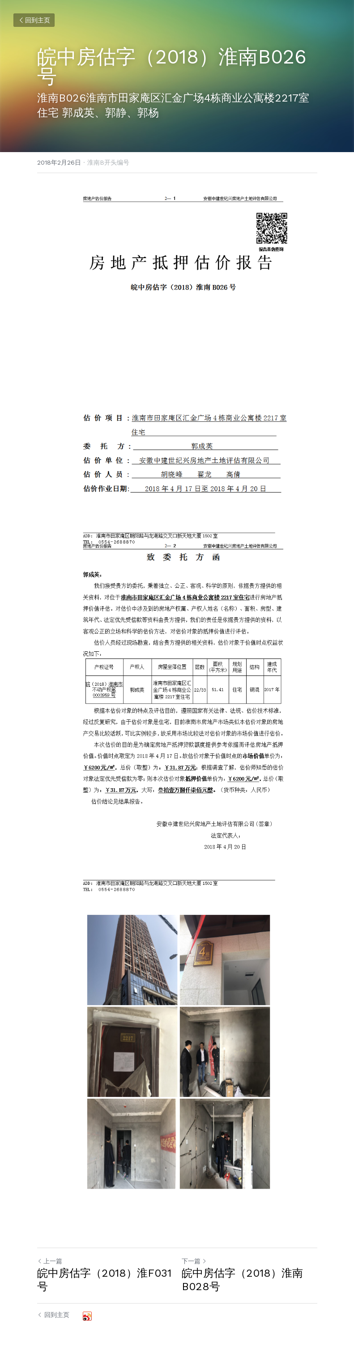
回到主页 (34, 20)
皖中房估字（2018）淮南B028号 (242, 1280)
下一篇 (194, 1261)
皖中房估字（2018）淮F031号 (104, 1280)
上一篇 (49, 1261)
